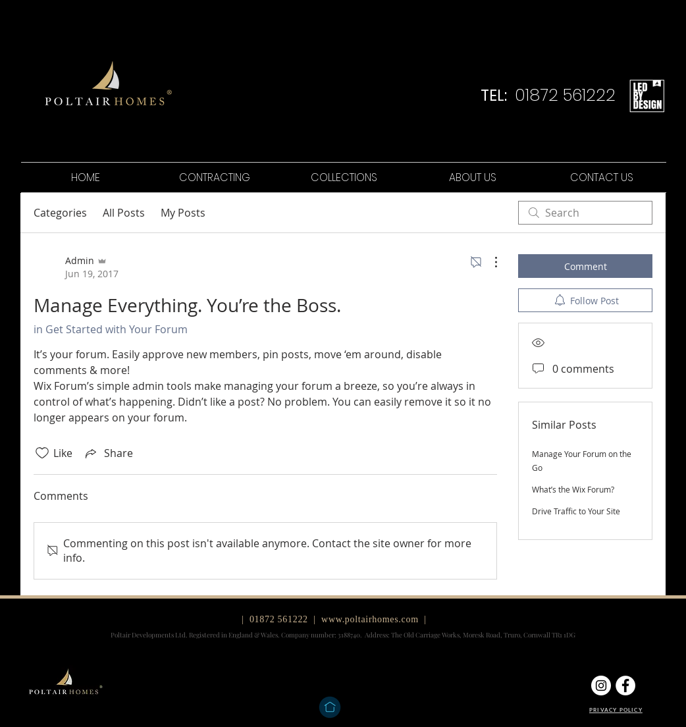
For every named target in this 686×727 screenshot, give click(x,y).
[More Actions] (489, 262)
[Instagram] (601, 685)
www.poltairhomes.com (370, 619)
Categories (60, 212)
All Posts (124, 212)
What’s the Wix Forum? (573, 489)
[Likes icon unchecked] (42, 453)
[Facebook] (625, 685)
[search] (585, 213)
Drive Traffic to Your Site (576, 511)
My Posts (183, 212)
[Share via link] (108, 453)
